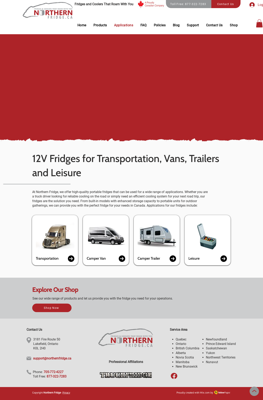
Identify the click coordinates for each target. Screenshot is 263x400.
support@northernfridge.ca (52, 358)
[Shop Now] (52, 308)
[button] (259, 23)
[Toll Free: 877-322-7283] (188, 4)
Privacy (66, 392)
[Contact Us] (226, 4)
